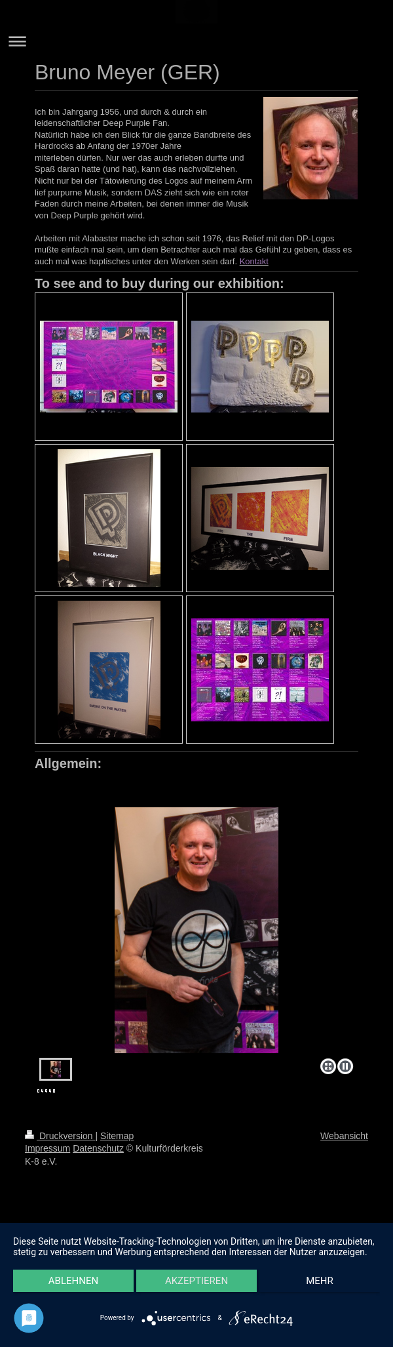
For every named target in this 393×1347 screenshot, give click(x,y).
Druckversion (60, 1136)
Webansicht (344, 1136)
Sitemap (117, 1136)
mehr (319, 1281)
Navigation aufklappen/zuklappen (196, 41)
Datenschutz (98, 1148)
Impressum (47, 1148)
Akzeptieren (196, 1281)
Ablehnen (73, 1281)
